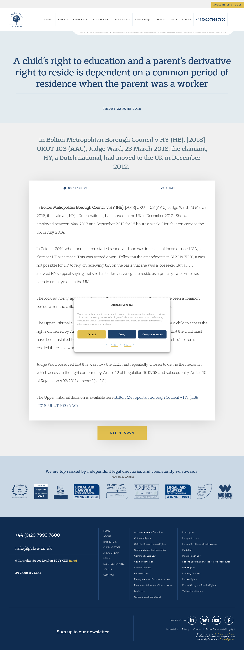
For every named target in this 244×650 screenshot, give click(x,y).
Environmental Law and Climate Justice (153, 585)
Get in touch (122, 432)
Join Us (173, 19)
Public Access (122, 19)
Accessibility (172, 629)
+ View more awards (122, 477)
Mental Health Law (191, 555)
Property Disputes (191, 573)
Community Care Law (145, 555)
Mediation (187, 550)
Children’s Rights (142, 538)
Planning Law (188, 567)
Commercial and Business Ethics (150, 550)
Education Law (141, 573)
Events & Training (113, 563)
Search (231, 19)
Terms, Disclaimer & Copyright (220, 629)
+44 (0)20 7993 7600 (210, 19)
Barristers (63, 19)
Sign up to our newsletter (83, 631)
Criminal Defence (142, 567)
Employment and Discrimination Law (152, 579)
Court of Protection (143, 561)
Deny (122, 334)
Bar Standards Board (224, 634)
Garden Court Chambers (16, 19)
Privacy (127, 345)
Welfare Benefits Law (192, 591)
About (47, 19)
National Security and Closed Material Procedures (206, 561)
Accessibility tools (228, 5)
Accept (91, 334)
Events (161, 19)
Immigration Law (190, 538)
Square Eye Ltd (227, 639)
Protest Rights (189, 579)
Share (168, 188)
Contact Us (76, 188)
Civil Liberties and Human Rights (150, 544)
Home (106, 530)
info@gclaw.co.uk (33, 548)
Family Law (139, 591)
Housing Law (188, 532)
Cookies (114, 345)
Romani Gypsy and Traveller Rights (199, 585)
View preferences (152, 334)
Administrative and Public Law (148, 532)
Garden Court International (147, 597)
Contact (186, 19)
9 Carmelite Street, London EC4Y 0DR (46, 560)
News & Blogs (142, 19)
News (106, 558)
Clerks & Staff (80, 19)
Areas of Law (100, 19)
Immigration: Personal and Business (199, 544)
